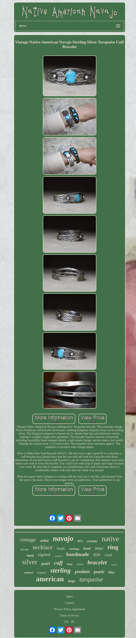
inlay (70, 564)
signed (44, 554)
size (97, 554)
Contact (69, 602)
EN (67, 621)
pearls (99, 571)
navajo (63, 538)
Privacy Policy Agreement (69, 609)
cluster (92, 541)
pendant (82, 571)
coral (108, 555)
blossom (24, 549)
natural (28, 572)
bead (86, 548)
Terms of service (69, 615)
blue (111, 572)
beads (61, 548)
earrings (74, 548)
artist (44, 540)
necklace (43, 547)
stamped (58, 556)
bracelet (97, 562)
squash (114, 565)
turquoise (91, 579)
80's (80, 541)
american (50, 579)
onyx (99, 548)
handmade (77, 554)
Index (69, 596)
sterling (60, 570)
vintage (28, 540)
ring (112, 547)
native (110, 539)
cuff (58, 563)
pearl (45, 563)
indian (80, 564)
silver (29, 562)
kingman (41, 572)
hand (30, 555)
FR (72, 621)
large (71, 581)
